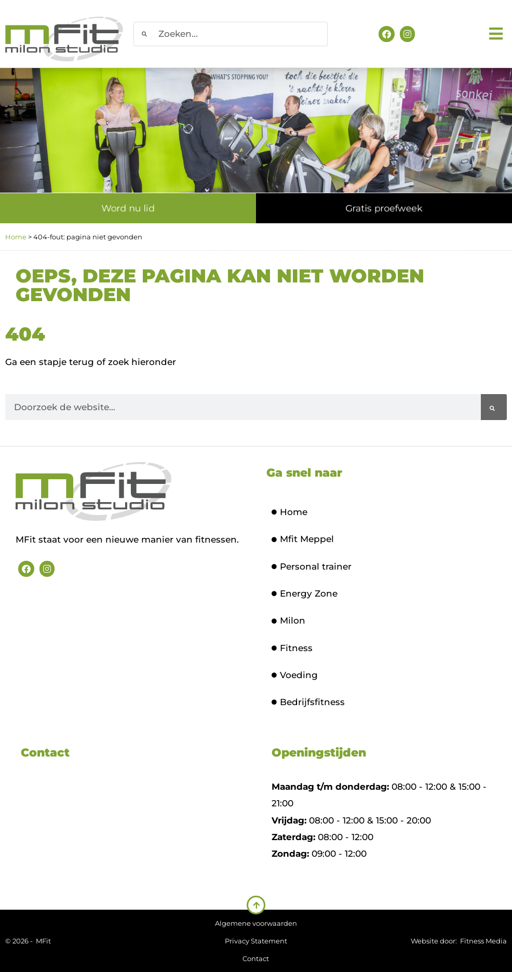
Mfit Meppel (303, 539)
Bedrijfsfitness (308, 702)
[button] (498, 34)
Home (15, 237)
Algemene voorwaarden (256, 923)
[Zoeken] (494, 407)
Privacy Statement (256, 941)
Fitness (292, 648)
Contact (255, 958)
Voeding (295, 675)
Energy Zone (305, 593)
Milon (288, 620)
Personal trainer (312, 566)
